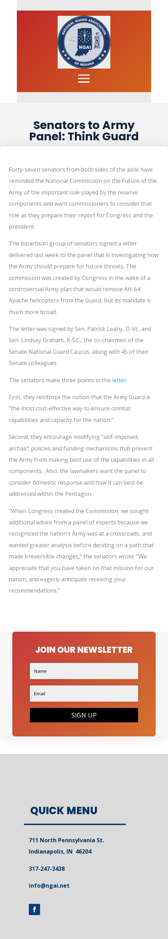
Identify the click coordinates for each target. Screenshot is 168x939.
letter (119, 380)
